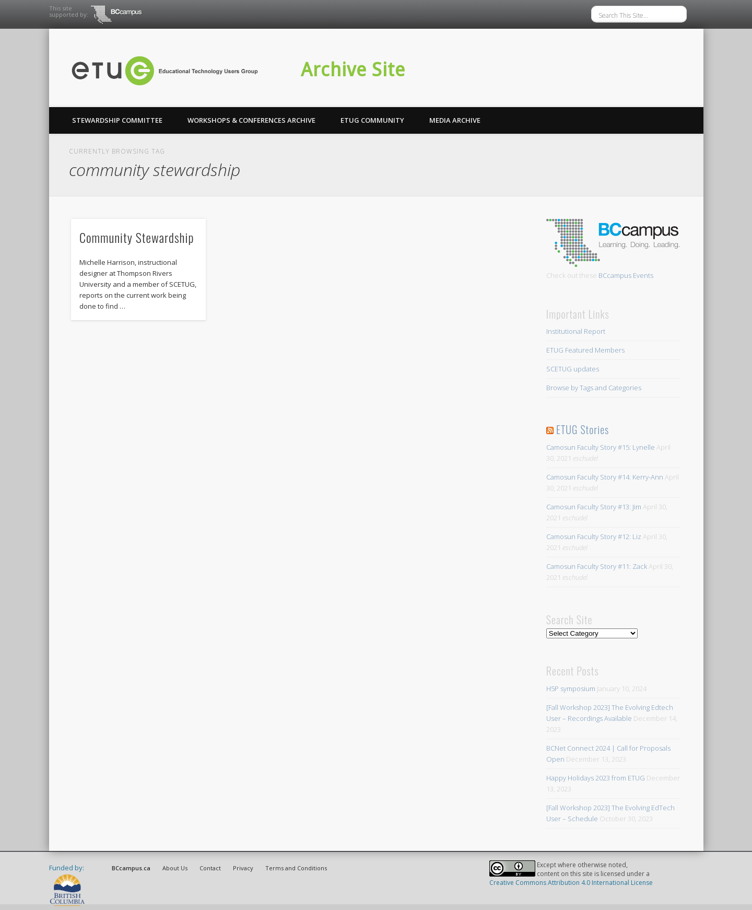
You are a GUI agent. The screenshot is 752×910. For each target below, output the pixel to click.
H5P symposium (570, 688)
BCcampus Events (625, 275)
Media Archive (454, 120)
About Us (174, 868)
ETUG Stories (582, 429)
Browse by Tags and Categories (593, 387)
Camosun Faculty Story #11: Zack (596, 566)
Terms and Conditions (296, 868)
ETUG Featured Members (585, 350)
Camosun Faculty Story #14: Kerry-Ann (604, 477)
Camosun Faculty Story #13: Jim (593, 506)
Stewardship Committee (117, 120)
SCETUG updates (572, 369)
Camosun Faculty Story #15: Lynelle (600, 447)
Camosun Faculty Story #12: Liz (593, 536)
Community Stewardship (136, 237)
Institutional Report (575, 331)
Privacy (243, 868)
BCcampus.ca (131, 868)
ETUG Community (372, 120)
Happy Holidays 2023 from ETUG (595, 778)
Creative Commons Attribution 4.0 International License (571, 882)
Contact (210, 868)
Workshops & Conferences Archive (251, 120)
